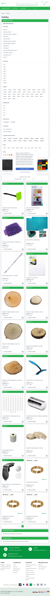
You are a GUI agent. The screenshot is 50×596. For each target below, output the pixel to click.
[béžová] (6, 155)
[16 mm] (28, 94)
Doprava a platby (30, 572)
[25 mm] (9, 96)
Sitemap (15, 566)
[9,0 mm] (43, 92)
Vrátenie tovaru (29, 570)
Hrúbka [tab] (5, 86)
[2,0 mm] (10, 92)
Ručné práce (42, 171)
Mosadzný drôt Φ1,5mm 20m (8, 516)
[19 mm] (37, 94)
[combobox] (27, 3)
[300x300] (42, 139)
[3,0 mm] (19, 92)
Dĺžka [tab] (4, 144)
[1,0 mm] (39, 90)
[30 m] (40, 148)
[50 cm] (22, 148)
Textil (5, 57)
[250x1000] (42, 141)
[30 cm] (13, 148)
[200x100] (32, 139)
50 (4, 64)
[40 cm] (18, 148)
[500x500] (10, 141)
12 (4, 106)
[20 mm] (41, 94)
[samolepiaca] (6, 122)
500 (5, 76)
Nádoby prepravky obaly (10, 41)
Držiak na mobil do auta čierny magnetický (11, 484)
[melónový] (12, 155)
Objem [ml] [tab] (5, 61)
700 (5, 78)
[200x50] (5, 141)
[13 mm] (14, 94)
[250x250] (21, 139)
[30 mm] (14, 96)
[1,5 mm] (5, 92)
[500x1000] (30, 141)
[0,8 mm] (34, 90)
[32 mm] (19, 96)
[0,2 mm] (10, 90)
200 (5, 69)
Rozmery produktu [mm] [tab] (9, 135)
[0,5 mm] (24, 90)
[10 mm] (5, 94)
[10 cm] (5, 148)
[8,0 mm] (39, 92)
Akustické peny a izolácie (10, 34)
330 (5, 73)
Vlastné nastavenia (25, 172)
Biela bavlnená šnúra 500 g (8, 450)
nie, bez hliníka (7, 131)
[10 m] (32, 148)
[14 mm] (19, 94)
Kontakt (15, 572)
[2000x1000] (36, 141)
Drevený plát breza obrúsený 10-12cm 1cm (11, 344)
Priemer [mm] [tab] (6, 102)
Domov (3, 13)
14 (4, 108)
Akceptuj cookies (24, 168)
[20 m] (36, 148)
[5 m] (28, 148)
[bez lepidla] (13, 122)
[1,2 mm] (43, 90)
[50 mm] (37, 96)
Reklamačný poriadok (31, 568)
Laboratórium (7, 55)
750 (5, 80)
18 (4, 115)
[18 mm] (32, 94)
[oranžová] (10, 155)
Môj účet (40, 565)
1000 (5, 82)
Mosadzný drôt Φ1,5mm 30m (32, 482)
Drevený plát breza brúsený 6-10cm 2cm (34, 448)
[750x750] (20, 141)
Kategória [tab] (5, 26)
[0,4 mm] (19, 90)
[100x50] (5, 139)
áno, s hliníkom (7, 129)
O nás (14, 565)
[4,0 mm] (24, 92)
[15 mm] (23, 94)
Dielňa (5, 29)
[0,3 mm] (15, 90)
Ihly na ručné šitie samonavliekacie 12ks (11, 416)
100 (5, 66)
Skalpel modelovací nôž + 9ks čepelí (10, 275)
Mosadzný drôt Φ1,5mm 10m (32, 516)
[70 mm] (9, 99)
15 (4, 110)
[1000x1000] (15, 139)
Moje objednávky (42, 566)
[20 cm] (9, 148)
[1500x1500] (26, 139)
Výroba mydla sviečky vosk (10, 50)
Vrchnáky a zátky (8, 52)
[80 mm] (14, 99)
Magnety (6, 45)
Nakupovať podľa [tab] (8, 20)
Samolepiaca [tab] (6, 119)
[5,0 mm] (29, 92)
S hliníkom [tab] (5, 126)
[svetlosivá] (4, 155)
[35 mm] (23, 96)
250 (5, 71)
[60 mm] (5, 99)
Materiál (6, 36)
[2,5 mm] (15, 92)
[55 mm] (41, 96)
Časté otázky (41, 568)
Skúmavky (6, 48)
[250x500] (25, 141)
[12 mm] (9, 94)
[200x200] (37, 139)
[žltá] (8, 155)
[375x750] (15, 141)
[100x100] (10, 139)
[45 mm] (32, 96)
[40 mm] (28, 96)
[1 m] (25, 148)
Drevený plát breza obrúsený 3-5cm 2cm (10, 312)
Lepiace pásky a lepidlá (9, 43)
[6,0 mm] (34, 92)
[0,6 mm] (29, 90)
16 (4, 112)
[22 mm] (5, 96)
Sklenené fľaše (8, 171)
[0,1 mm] (5, 90)
